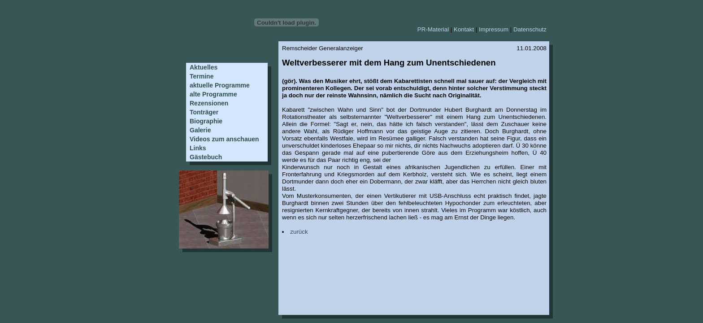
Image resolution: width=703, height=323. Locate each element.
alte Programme (213, 94)
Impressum (493, 29)
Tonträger (204, 112)
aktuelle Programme (220, 85)
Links (198, 148)
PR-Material (433, 29)
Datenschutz (530, 29)
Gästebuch (206, 157)
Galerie (200, 130)
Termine (201, 76)
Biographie (206, 121)
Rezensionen (209, 103)
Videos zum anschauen (224, 139)
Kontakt (464, 29)
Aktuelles (203, 67)
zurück (299, 231)
